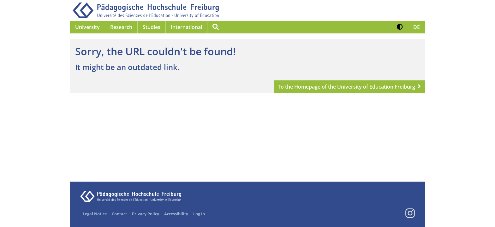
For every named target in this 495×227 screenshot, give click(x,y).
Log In (199, 214)
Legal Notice (95, 214)
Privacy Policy (145, 214)
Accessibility (176, 214)
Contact (119, 214)
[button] (400, 27)
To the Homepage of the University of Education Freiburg (346, 86)
